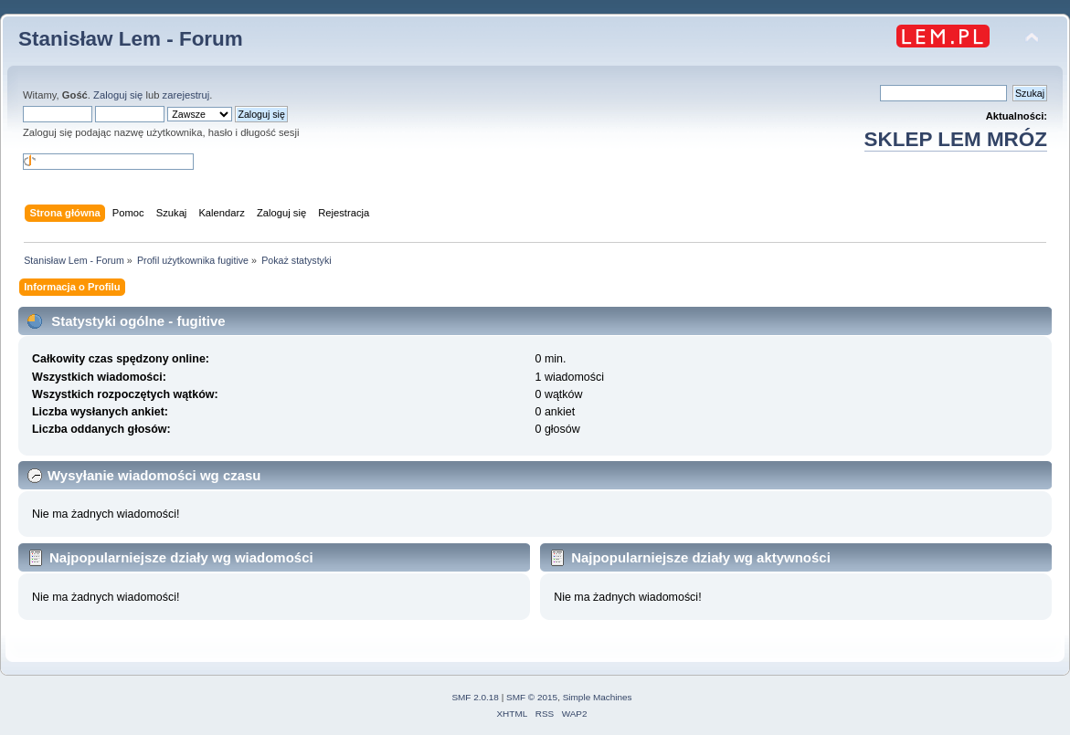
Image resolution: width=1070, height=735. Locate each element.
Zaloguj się (118, 94)
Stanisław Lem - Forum (130, 38)
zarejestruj (186, 94)
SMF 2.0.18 (475, 697)
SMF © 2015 (531, 697)
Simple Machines (597, 697)
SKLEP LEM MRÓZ (955, 139)
